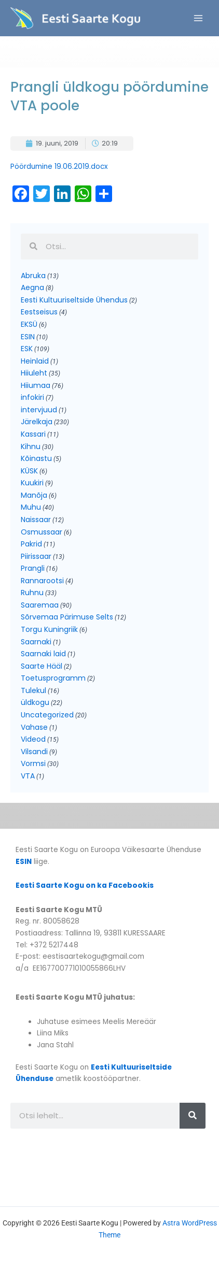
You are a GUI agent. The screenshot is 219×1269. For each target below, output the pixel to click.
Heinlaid (35, 361)
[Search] (193, 1116)
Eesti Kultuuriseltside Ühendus (74, 300)
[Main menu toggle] (198, 18)
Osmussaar (41, 532)
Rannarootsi (42, 580)
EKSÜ (29, 324)
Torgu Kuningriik (49, 629)
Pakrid (31, 544)
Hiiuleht (34, 373)
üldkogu (35, 702)
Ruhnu (32, 592)
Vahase (34, 727)
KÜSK (29, 471)
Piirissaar (36, 556)
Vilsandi (34, 751)
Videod (33, 739)
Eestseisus (39, 312)
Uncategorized (47, 715)
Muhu (31, 507)
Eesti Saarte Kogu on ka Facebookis (85, 885)
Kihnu (30, 446)
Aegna (32, 287)
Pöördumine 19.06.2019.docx (59, 166)
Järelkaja (36, 421)
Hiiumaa (35, 385)
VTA (28, 776)
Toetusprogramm (53, 678)
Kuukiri (32, 483)
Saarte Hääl (41, 666)
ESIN (28, 336)
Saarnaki (36, 642)
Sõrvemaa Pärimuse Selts (67, 617)
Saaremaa (40, 605)
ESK (27, 348)
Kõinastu (36, 458)
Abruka (33, 275)
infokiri (32, 397)
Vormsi (33, 763)
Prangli (33, 568)
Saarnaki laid (43, 653)
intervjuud (39, 410)
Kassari (33, 434)
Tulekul (33, 690)
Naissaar (36, 519)
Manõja (34, 495)
